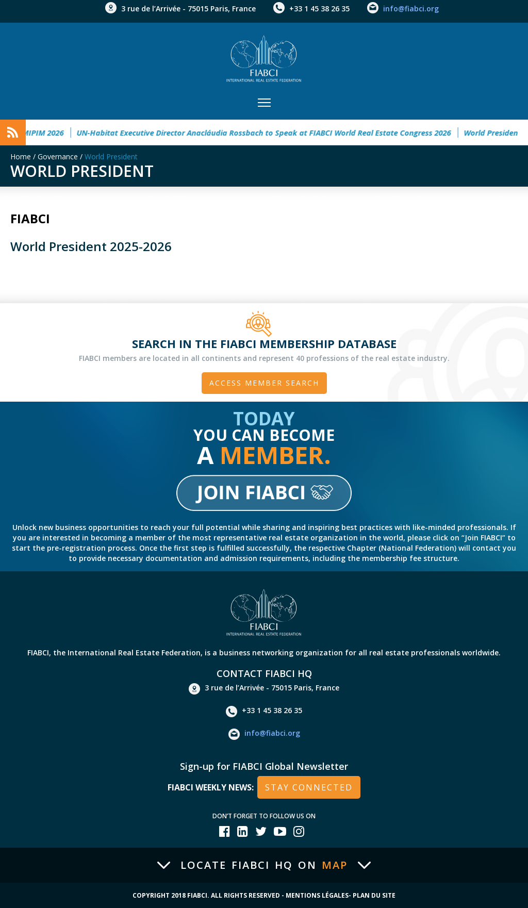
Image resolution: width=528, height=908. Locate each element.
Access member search (264, 383)
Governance (58, 156)
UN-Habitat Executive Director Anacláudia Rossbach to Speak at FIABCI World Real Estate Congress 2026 (271, 132)
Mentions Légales (317, 895)
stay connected (309, 787)
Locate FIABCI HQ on (264, 865)
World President (111, 156)
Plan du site (374, 895)
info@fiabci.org (411, 8)
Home (20, 156)
